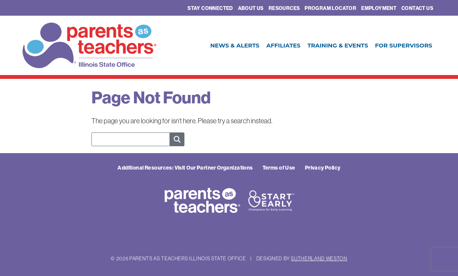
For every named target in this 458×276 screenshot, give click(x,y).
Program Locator (330, 8)
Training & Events (337, 45)
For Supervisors (403, 45)
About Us (251, 8)
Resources (284, 8)
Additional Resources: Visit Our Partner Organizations (185, 167)
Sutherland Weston (319, 258)
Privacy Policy (323, 167)
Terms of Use (278, 167)
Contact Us (417, 8)
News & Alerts (234, 45)
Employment (378, 8)
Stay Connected (210, 8)
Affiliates (283, 45)
